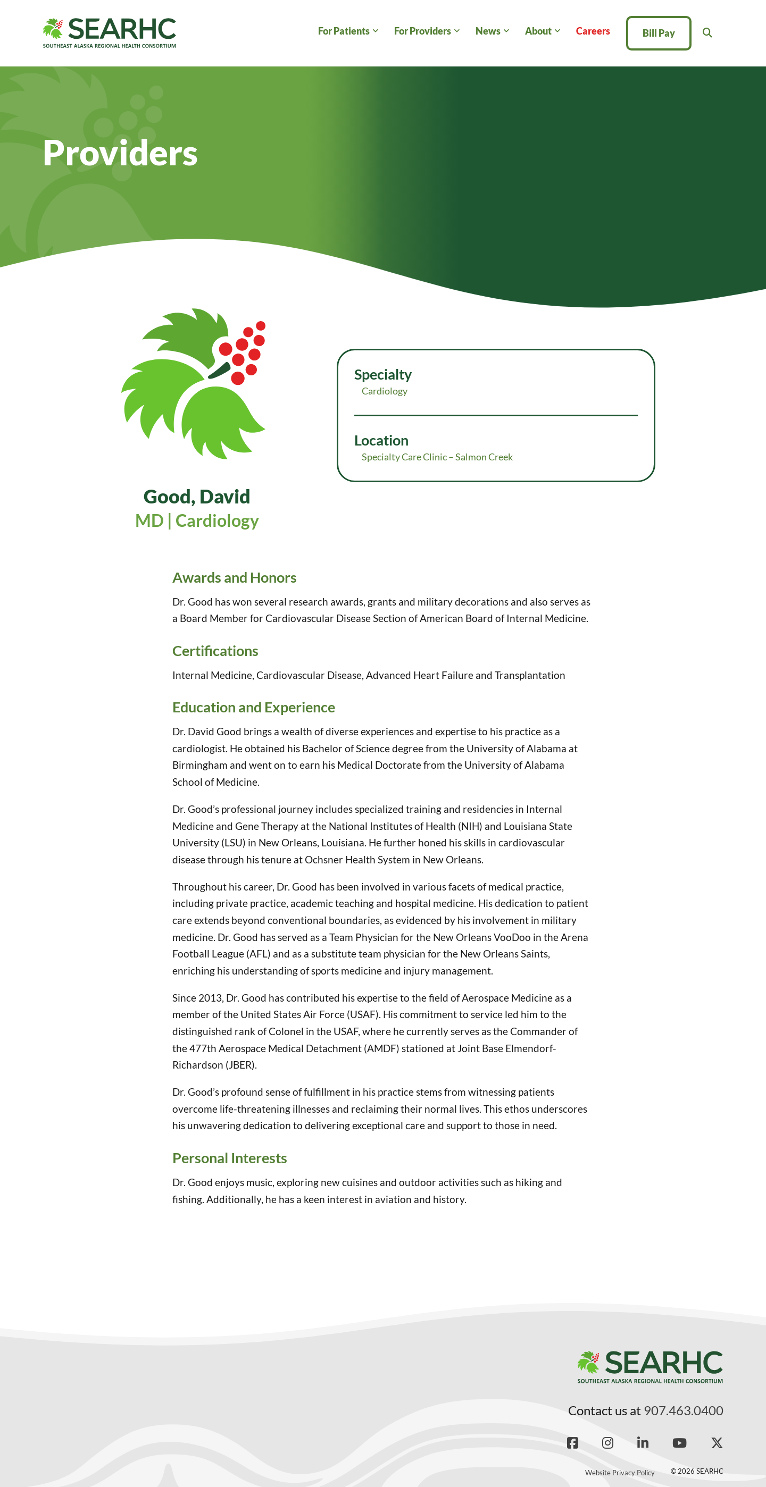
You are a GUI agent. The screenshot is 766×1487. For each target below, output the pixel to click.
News (488, 31)
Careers (593, 31)
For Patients (344, 31)
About (538, 31)
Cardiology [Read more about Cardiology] (384, 391)
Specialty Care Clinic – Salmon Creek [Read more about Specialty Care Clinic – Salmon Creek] (437, 457)
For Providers (422, 31)
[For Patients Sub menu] (375, 31)
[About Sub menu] (557, 31)
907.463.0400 (683, 1410)
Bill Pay (659, 33)
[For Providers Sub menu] (457, 31)
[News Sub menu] (506, 31)
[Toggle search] (707, 33)
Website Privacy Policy (620, 1472)
